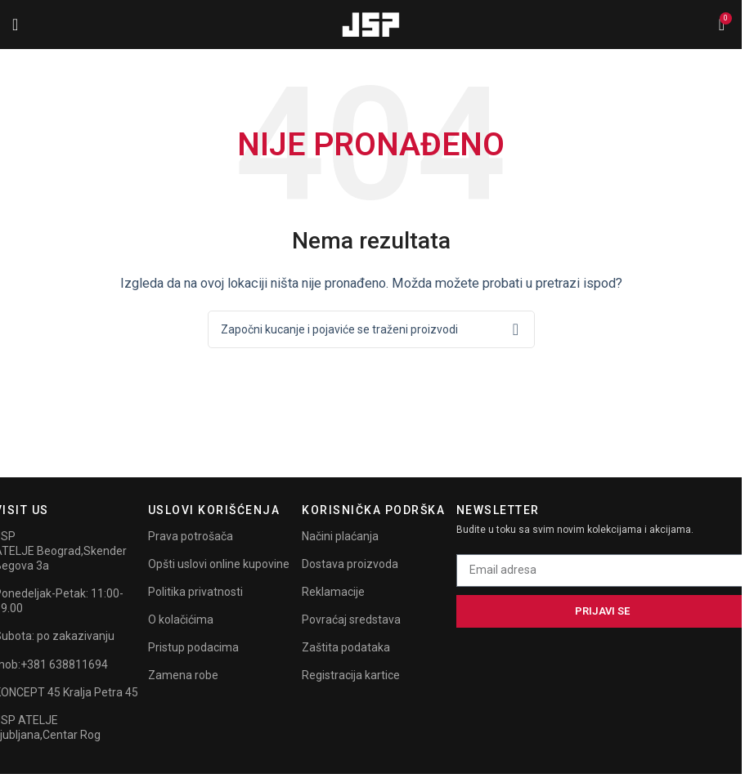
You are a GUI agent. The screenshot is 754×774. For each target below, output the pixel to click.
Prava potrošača (190, 536)
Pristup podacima (193, 647)
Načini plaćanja (340, 536)
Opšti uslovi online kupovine (218, 563)
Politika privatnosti (195, 591)
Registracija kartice (351, 675)
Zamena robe (183, 675)
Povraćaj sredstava (351, 619)
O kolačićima (180, 619)
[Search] (371, 329)
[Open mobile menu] (15, 24)
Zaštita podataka (346, 647)
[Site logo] (371, 23)
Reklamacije (333, 591)
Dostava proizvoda (350, 563)
